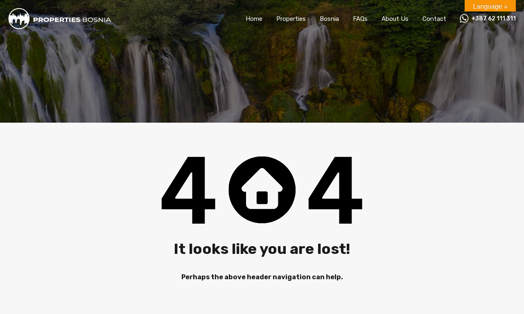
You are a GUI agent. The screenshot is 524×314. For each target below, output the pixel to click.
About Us (395, 18)
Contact (434, 18)
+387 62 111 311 (493, 19)
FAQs (360, 18)
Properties (291, 18)
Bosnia (329, 18)
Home (254, 18)
